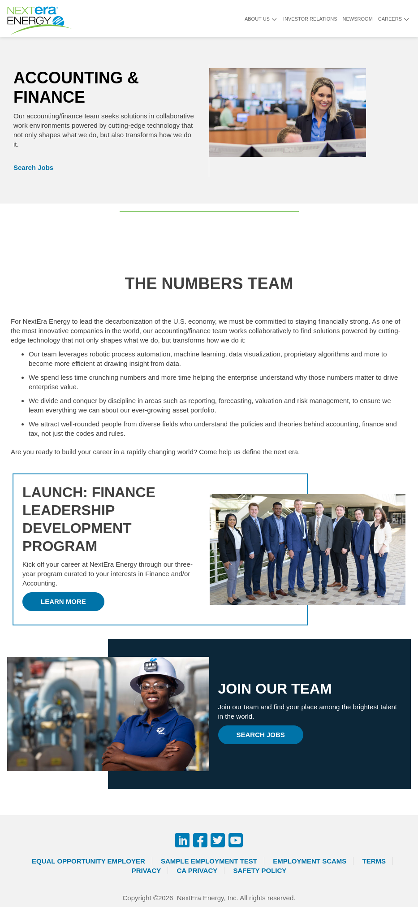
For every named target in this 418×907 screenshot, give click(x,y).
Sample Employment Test (209, 861)
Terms (374, 861)
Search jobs (261, 734)
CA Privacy (197, 870)
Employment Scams (309, 861)
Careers (390, 19)
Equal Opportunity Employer (88, 861)
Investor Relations (310, 19)
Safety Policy (259, 870)
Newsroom (358, 19)
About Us (257, 19)
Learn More (63, 601)
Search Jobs (33, 167)
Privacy (146, 870)
